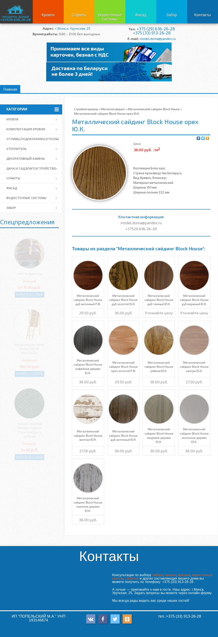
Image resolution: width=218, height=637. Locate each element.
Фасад (140, 15)
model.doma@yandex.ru (158, 39)
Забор (171, 15)
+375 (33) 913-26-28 (152, 32)
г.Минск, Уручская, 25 (72, 28)
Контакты (202, 15)
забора (157, 575)
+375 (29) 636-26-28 (155, 28)
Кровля (48, 15)
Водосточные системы (110, 17)
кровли (170, 575)
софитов (132, 578)
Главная (10, 89)
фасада (184, 575)
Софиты (79, 15)
